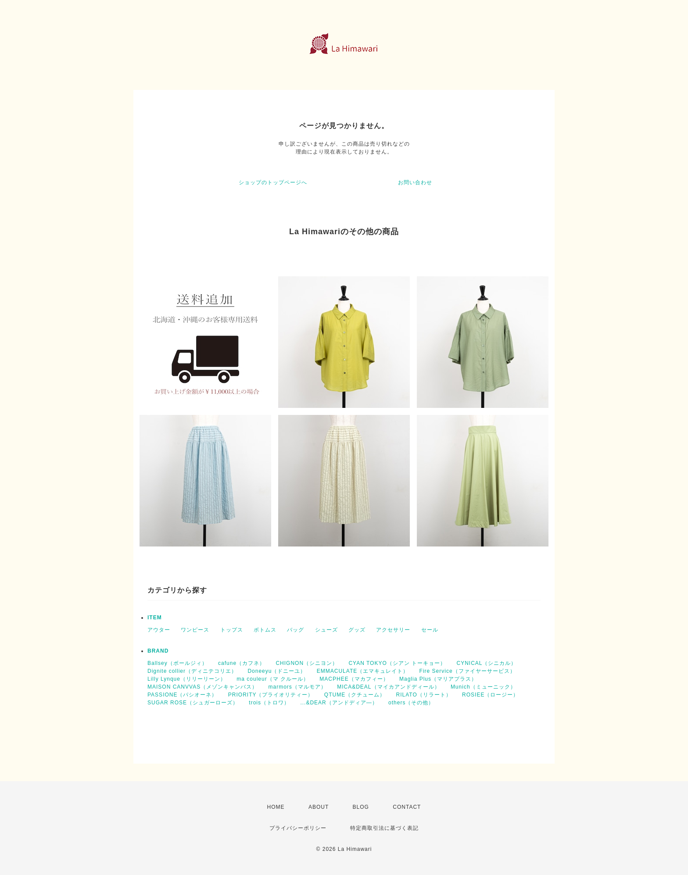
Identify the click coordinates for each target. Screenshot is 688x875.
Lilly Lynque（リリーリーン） (186, 679)
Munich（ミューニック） (483, 687)
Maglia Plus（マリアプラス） (438, 679)
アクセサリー (393, 630)
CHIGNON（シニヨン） (307, 663)
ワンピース (195, 630)
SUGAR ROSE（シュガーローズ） (192, 703)
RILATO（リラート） (424, 695)
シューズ (326, 630)
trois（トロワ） (269, 703)
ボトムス (265, 630)
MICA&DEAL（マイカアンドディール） (388, 687)
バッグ (295, 630)
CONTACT (407, 807)
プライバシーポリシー (297, 828)
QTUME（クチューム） (354, 695)
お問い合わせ (415, 182)
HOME (276, 807)
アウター (158, 630)
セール (429, 630)
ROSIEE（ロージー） (490, 695)
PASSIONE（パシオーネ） (182, 695)
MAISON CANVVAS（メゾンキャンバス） (202, 687)
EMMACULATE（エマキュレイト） (362, 671)
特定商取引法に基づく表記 (384, 828)
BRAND (157, 651)
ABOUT (318, 807)
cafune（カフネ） (241, 663)
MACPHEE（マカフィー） (353, 679)
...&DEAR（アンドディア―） (338, 703)
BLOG (361, 807)
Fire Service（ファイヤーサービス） (467, 671)
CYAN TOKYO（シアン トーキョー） (397, 663)
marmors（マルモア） (297, 687)
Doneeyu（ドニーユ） (276, 671)
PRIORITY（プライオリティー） (271, 695)
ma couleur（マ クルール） (272, 679)
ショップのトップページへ (273, 182)
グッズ (357, 630)
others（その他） (411, 703)
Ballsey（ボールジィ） (177, 663)
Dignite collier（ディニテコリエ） (192, 671)
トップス (231, 630)
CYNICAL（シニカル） (486, 663)
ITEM (154, 617)
